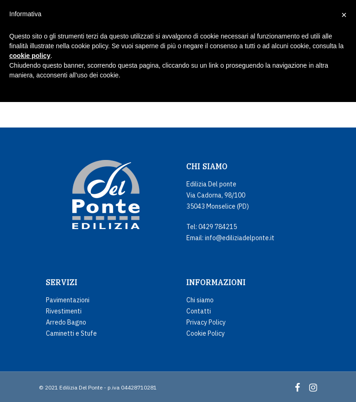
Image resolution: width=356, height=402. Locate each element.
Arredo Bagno (66, 322)
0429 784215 (217, 227)
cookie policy (30, 55)
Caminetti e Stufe (71, 333)
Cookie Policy (205, 333)
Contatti (198, 311)
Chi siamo (200, 300)
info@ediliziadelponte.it (239, 238)
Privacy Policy (206, 322)
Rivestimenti (64, 311)
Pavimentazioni (67, 300)
